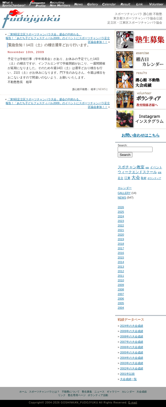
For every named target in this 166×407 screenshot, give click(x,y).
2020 (121, 234)
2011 (121, 275)
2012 (121, 271)
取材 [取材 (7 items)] (143, 178)
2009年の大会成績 (131, 331)
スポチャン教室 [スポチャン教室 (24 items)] (131, 167)
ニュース (99, 391)
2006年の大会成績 (131, 347)
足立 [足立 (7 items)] (120, 178)
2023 (121, 220)
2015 (121, 257)
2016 (121, 252)
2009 (121, 284)
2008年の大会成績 (131, 336)
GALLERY (124, 192)
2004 (121, 307)
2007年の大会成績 (131, 341)
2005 (121, 303)
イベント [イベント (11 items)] (156, 167)
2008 (121, 289)
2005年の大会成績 (131, 352)
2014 (121, 262)
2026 (121, 207)
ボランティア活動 (98, 395)
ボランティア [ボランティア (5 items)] (154, 178)
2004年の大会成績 (131, 357)
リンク (62, 395)
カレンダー (125, 187)
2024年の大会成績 (131, 325)
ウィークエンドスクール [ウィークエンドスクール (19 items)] (137, 172)
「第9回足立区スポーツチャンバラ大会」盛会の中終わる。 (44, 34)
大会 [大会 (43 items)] (135, 177)
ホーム (23, 391)
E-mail (132, 402)
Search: (122, 145)
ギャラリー (113, 391)
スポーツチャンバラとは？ (44, 391)
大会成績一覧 (128, 379)
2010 (121, 280)
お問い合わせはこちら (141, 135)
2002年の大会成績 (131, 368)
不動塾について (71, 391)
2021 (121, 230)
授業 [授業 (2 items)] (159, 172)
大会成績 (142, 391)
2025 (121, 211)
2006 (121, 298)
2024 (121, 216)
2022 (121, 225)
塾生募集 (87, 391)
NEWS (102, 89)
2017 (121, 248)
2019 (121, 239)
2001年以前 (127, 373)
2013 (121, 266)
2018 (121, 243)
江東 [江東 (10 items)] (127, 178)
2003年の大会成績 (131, 363)
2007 (121, 294)
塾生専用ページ (77, 395)
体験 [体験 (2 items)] (147, 168)
